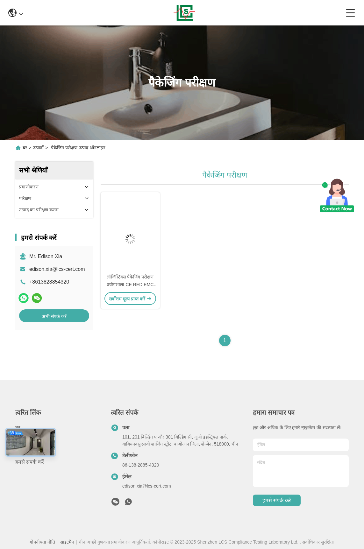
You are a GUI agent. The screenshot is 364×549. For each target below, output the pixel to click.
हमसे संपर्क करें (29, 462)
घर (25, 147)
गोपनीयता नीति (42, 542)
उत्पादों (38, 147)
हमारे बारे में (26, 450)
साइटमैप (67, 542)
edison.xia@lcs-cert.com (57, 269)
